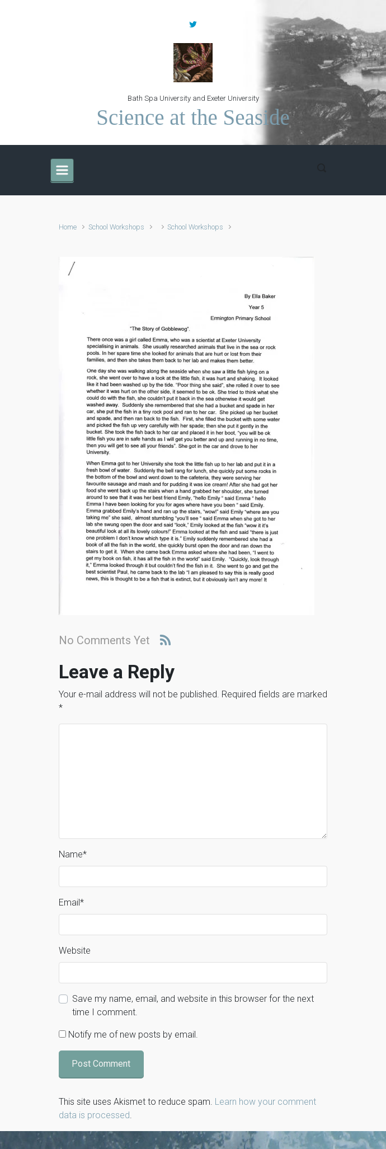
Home (68, 227)
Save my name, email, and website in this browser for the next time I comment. (193, 1005)
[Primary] (62, 170)
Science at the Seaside (192, 117)
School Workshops (116, 227)
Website (75, 950)
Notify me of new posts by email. (133, 1034)
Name (73, 854)
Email (71, 902)
